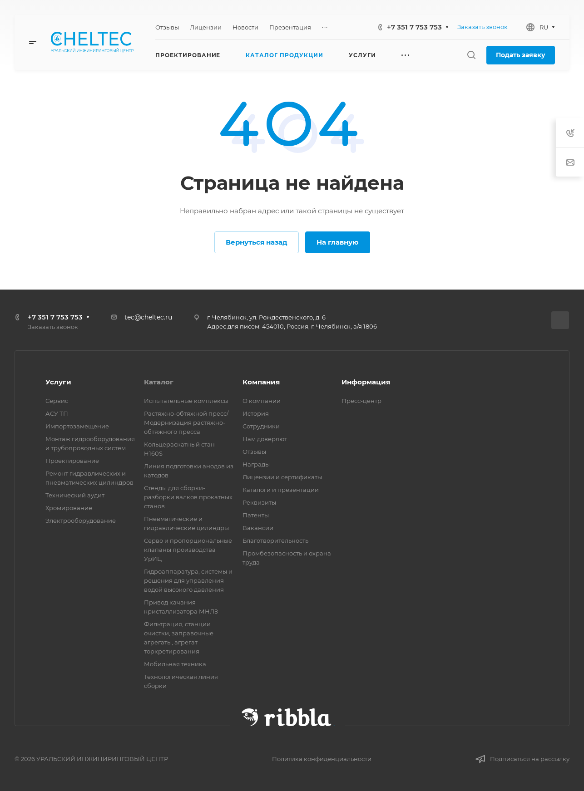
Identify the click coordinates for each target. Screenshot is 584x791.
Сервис (56, 400)
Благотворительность (275, 540)
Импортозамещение (77, 426)
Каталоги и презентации (281, 489)
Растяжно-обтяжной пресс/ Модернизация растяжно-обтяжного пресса (186, 422)
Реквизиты (259, 502)
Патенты (256, 515)
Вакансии (258, 527)
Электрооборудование (80, 520)
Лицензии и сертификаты (282, 477)
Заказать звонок (482, 26)
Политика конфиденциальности (321, 758)
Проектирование (72, 460)
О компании (262, 400)
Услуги (58, 382)
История (256, 413)
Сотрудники (261, 426)
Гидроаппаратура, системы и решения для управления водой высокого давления (188, 580)
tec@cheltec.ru (148, 317)
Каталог (158, 382)
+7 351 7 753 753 (414, 27)
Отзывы (254, 451)
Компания (261, 382)
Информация (365, 382)
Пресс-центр (361, 400)
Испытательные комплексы (186, 400)
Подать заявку (520, 55)
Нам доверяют (265, 438)
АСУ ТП (56, 413)
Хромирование (68, 507)
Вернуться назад (256, 242)
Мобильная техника (175, 664)
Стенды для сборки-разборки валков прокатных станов (188, 497)
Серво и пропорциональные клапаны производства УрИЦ (188, 549)
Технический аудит (74, 495)
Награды (256, 464)
